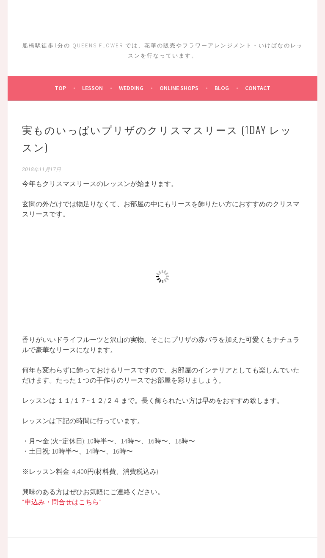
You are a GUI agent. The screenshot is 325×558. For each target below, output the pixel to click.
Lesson (92, 88)
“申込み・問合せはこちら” (62, 502)
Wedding (131, 88)
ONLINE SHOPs (179, 88)
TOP (60, 88)
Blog (222, 88)
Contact (257, 88)
